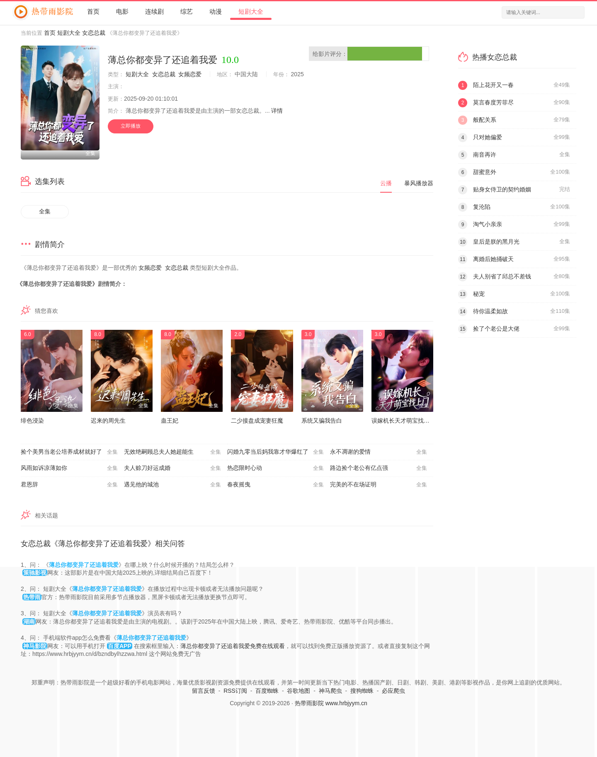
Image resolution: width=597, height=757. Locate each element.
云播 (386, 183)
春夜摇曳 (275, 485)
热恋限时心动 (275, 468)
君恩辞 (69, 485)
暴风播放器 (418, 183)
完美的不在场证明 (378, 485)
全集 (45, 211)
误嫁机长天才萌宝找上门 (403, 420)
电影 (122, 11)
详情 (277, 110)
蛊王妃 (169, 420)
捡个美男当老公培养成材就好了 (69, 452)
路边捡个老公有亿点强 (378, 468)
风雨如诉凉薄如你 (69, 468)
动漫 (215, 11)
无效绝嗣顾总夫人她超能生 (172, 452)
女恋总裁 (93, 32)
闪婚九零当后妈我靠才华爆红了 (275, 452)
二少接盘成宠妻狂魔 (257, 420)
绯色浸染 (32, 420)
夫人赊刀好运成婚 (172, 468)
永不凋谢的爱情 (378, 452)
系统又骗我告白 (321, 420)
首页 (93, 11)
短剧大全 (250, 11)
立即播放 (131, 126)
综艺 (186, 11)
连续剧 (154, 11)
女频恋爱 (189, 74)
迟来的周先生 (108, 420)
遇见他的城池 (172, 485)
